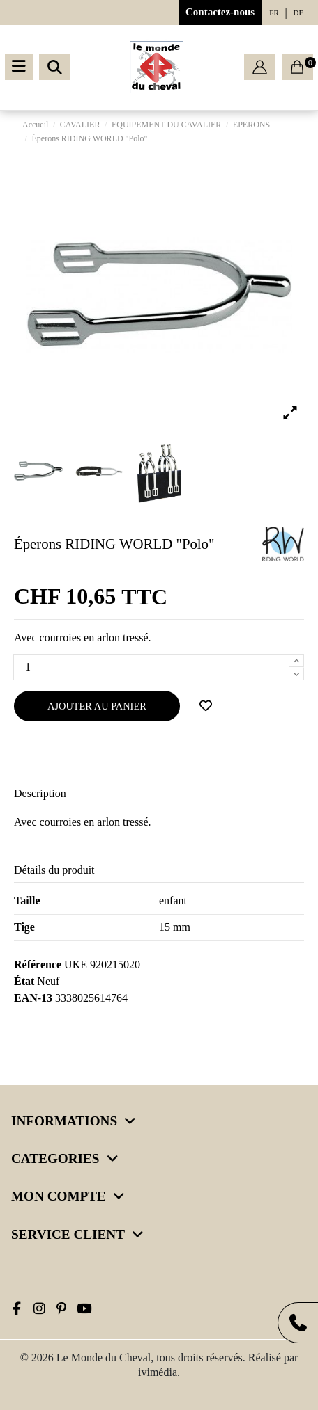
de (299, 12)
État (24, 981)
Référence (37, 964)
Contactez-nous (220, 11)
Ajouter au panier (96, 706)
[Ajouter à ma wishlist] (205, 706)
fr (273, 12)
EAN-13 (33, 998)
